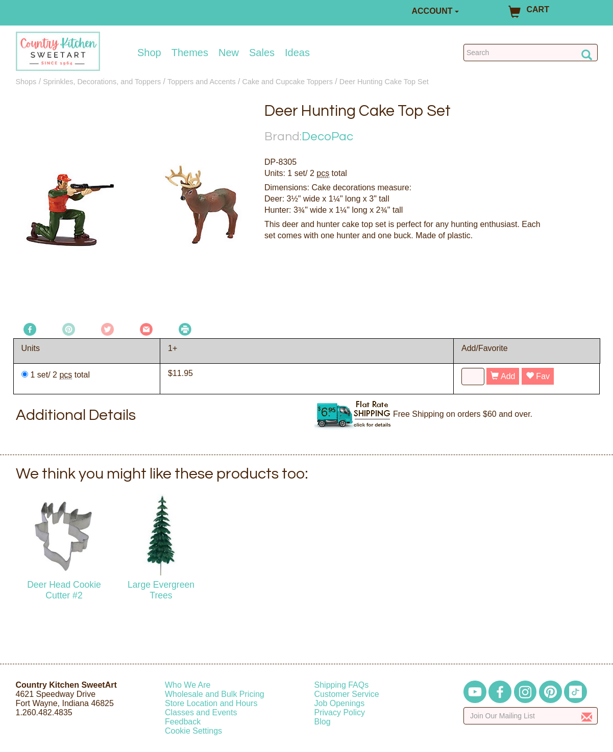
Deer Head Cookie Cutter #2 (64, 590)
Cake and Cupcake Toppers (287, 82)
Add (503, 376)
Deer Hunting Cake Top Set (384, 82)
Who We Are (188, 685)
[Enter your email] (530, 715)
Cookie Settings (193, 730)
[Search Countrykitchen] (530, 52)
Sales (262, 52)
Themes (189, 52)
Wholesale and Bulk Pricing (214, 694)
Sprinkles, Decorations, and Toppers (102, 82)
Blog (322, 721)
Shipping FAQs (341, 685)
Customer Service (346, 694)
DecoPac (327, 136)
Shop (149, 52)
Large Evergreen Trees (161, 590)
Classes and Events (201, 712)
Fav (538, 376)
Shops (26, 82)
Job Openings (339, 703)
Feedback (183, 721)
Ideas (297, 52)
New (228, 52)
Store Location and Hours (211, 703)
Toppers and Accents (201, 82)
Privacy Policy (339, 712)
